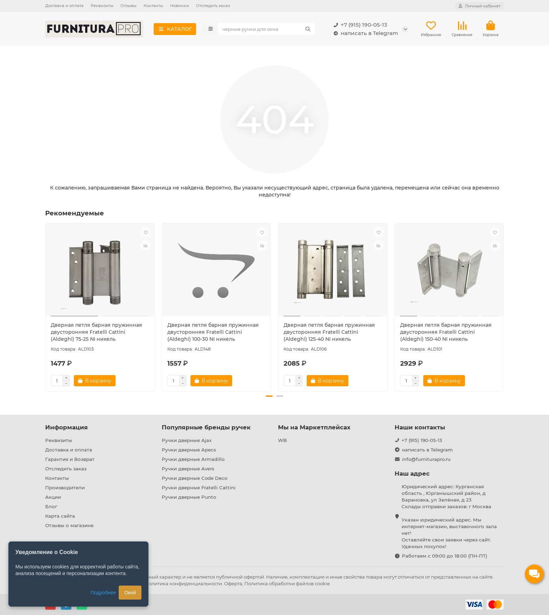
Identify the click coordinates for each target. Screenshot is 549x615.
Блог (51, 506)
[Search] (266, 29)
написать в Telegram (364, 33)
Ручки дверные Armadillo (193, 459)
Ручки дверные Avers (188, 468)
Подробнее (103, 592)
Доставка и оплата (64, 5)
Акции (53, 497)
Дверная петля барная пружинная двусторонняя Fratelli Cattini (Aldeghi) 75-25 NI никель (96, 332)
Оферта (233, 583)
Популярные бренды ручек (206, 427)
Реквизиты (102, 5)
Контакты (153, 5)
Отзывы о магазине (69, 525)
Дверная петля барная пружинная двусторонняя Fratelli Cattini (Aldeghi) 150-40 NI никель (446, 332)
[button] (269, 396)
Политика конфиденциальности (183, 583)
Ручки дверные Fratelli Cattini (199, 487)
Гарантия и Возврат (70, 459)
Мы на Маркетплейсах (314, 427)
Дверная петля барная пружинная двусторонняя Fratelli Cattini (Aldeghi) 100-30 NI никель (213, 332)
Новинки (179, 5)
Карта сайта (60, 516)
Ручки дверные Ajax (186, 440)
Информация (66, 427)
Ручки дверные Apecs (189, 449)
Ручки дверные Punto (189, 497)
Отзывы (128, 5)
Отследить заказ (213, 5)
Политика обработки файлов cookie (287, 583)
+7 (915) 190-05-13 (359, 25)
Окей (130, 592)
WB (282, 440)
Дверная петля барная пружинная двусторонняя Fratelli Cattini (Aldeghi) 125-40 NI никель (329, 332)
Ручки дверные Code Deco (194, 478)
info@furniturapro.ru (426, 459)
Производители (65, 487)
